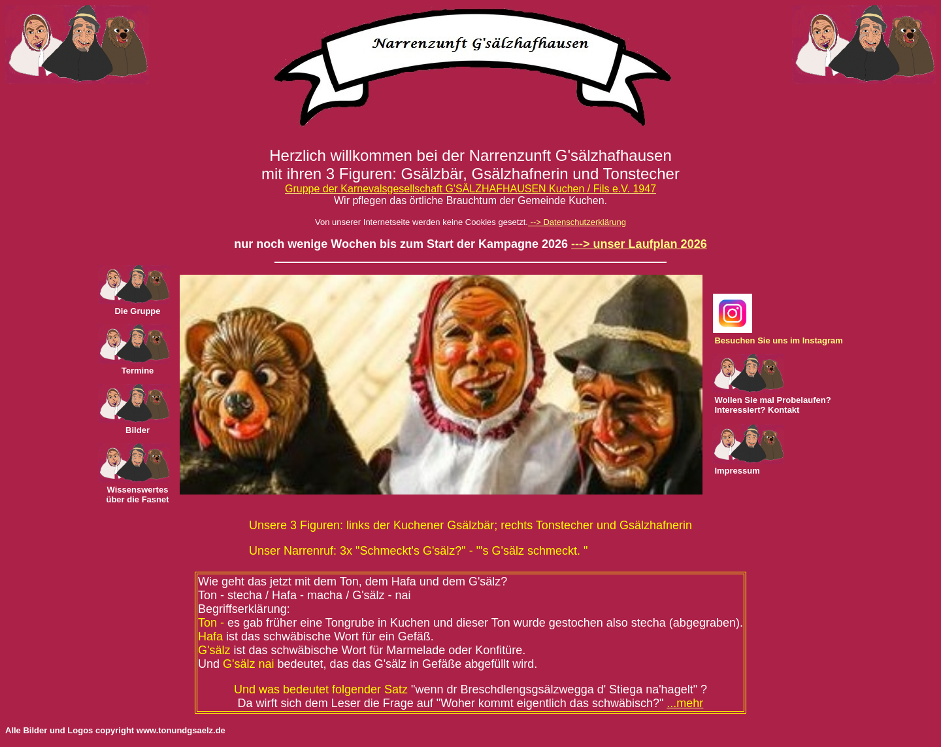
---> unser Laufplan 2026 (639, 244)
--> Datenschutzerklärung (577, 222)
